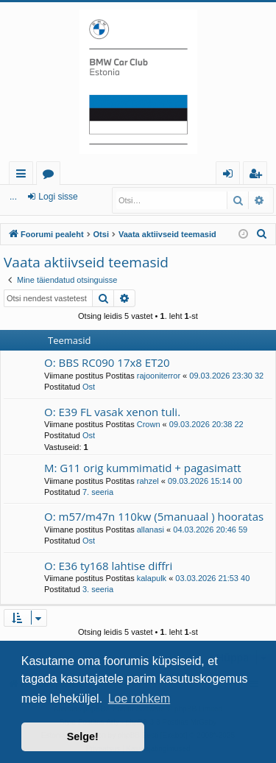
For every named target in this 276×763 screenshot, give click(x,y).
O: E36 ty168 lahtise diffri (108, 565)
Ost (88, 386)
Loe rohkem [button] (139, 698)
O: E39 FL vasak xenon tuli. (112, 411)
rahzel (148, 481)
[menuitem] (262, 234)
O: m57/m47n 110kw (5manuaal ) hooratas (153, 516)
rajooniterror (158, 375)
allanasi (150, 529)
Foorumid (51, 175)
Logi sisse (57, 196)
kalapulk (151, 578)
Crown (148, 424)
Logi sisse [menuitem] (230, 175)
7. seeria (97, 492)
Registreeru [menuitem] (258, 175)
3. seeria (97, 589)
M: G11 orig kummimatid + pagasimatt (142, 467)
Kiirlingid (23, 175)
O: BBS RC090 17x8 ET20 (107, 362)
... (13, 196)
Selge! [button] (83, 736)
